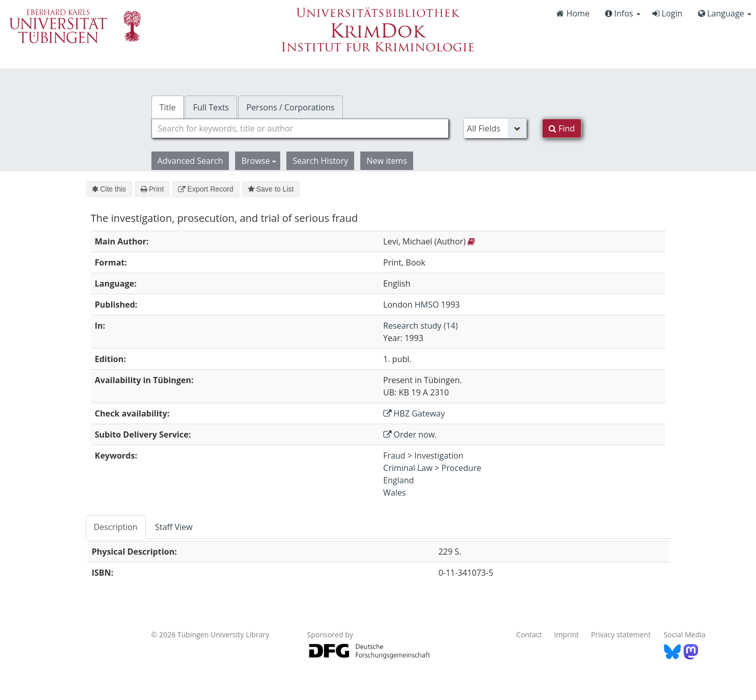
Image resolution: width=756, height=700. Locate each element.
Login (667, 13)
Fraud (394, 455)
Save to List (271, 189)
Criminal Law (408, 468)
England (398, 480)
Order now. (410, 434)
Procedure (461, 468)
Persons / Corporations (290, 107)
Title (168, 107)
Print (152, 189)
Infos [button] (623, 13)
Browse (258, 160)
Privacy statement (621, 634)
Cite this (109, 189)
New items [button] (386, 160)
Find (562, 128)
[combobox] (300, 128)
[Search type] (495, 128)
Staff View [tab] (173, 527)
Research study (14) (420, 325)
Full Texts (211, 107)
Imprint (566, 634)
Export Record (205, 189)
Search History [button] (320, 160)
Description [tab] (116, 527)
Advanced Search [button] (190, 160)
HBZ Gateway (414, 413)
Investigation (438, 455)
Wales (394, 492)
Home (572, 13)
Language (724, 13)
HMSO (427, 304)
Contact (529, 634)
